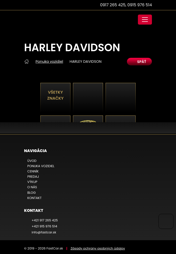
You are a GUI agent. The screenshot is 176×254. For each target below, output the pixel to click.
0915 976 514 (139, 5)
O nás (32, 187)
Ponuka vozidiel (49, 61)
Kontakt (34, 198)
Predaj (33, 176)
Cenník (33, 171)
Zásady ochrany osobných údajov (97, 248)
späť (139, 61)
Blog (31, 192)
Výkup (32, 182)
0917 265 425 (112, 5)
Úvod (31, 161)
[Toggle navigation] (145, 20)
